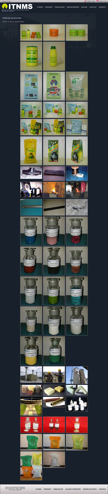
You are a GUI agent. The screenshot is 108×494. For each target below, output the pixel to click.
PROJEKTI (49, 7)
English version (91, 1)
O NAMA (40, 7)
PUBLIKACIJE (60, 7)
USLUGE (84, 7)
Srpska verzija (103, 1)
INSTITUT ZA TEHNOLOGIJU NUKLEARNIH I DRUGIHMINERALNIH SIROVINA (15, 10)
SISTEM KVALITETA (90, 489)
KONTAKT (102, 7)
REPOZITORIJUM (73, 7)
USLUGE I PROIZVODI (73, 489)
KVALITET (93, 7)
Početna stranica (6, 1)
